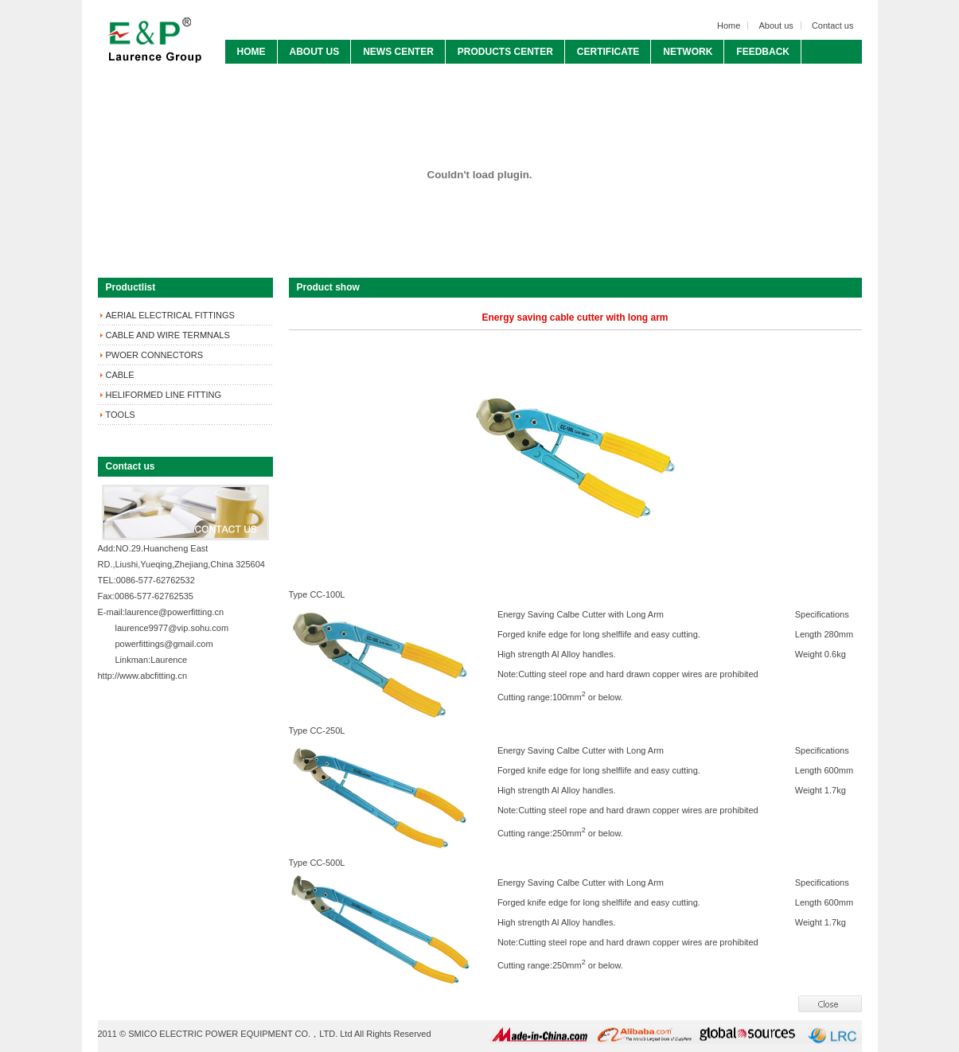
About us (775, 25)
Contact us (833, 25)
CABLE (120, 375)
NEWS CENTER (398, 51)
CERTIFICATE (608, 51)
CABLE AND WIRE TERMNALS (168, 335)
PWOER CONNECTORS (155, 355)
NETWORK (687, 51)
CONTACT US (268, 75)
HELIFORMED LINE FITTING (163, 394)
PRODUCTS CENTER (505, 51)
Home (728, 25)
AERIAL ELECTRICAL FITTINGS (170, 315)
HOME (251, 51)
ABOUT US (315, 51)
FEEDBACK (762, 51)
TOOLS (120, 414)
